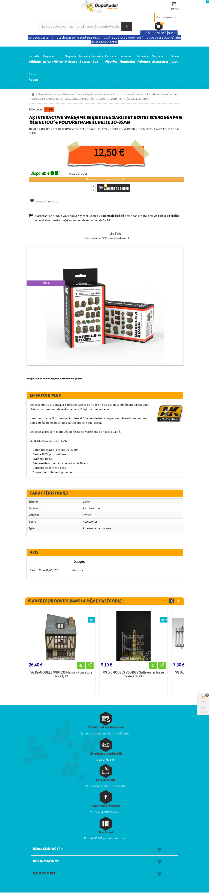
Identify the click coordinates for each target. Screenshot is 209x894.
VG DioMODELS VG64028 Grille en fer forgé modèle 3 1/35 (133, 676)
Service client (105, 781)
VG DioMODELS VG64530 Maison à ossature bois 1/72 (61, 676)
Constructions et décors (127, 94)
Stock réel (105, 834)
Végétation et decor (96, 94)
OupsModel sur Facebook (105, 729)
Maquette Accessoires (67, 94)
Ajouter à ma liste (43, 201)
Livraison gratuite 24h (106, 755)
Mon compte (44, 875)
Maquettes (43, 94)
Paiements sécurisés (105, 807)
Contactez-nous (166, 17)
